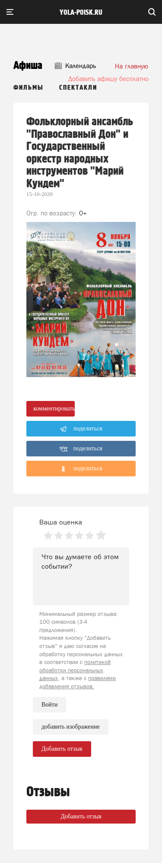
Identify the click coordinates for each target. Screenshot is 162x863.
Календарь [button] (75, 65)
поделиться (81, 429)
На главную (131, 66)
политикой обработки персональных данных (75, 670)
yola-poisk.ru (81, 12)
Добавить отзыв (81, 816)
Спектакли (78, 88)
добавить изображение (70, 727)
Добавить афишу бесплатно (108, 78)
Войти (49, 704)
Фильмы (28, 88)
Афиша (27, 65)
